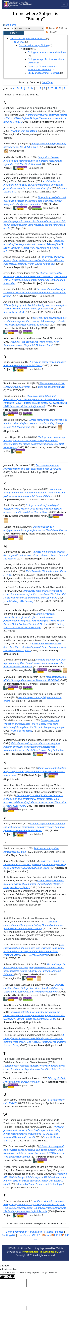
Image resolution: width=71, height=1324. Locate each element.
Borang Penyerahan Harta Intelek (24, 1231)
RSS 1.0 (61, 28)
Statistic (48, 1231)
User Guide (24, 1235)
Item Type (47, 82)
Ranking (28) (8, 1235)
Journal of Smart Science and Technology (40, 1184)
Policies (59, 1231)
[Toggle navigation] (64, 4)
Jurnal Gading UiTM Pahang (18, 601)
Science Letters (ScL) (14, 312)
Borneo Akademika (39, 954)
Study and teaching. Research (44, 72)
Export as (8, 28)
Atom (50, 28)
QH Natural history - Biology (34, 45)
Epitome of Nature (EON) (51, 386)
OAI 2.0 (36, 1235)
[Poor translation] (10, 1276)
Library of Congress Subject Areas (28, 38)
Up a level (9, 24)
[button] (13, 33)
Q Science (19, 41)
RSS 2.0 (51, 31)
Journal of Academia (21, 730)
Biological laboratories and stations (47, 52)
